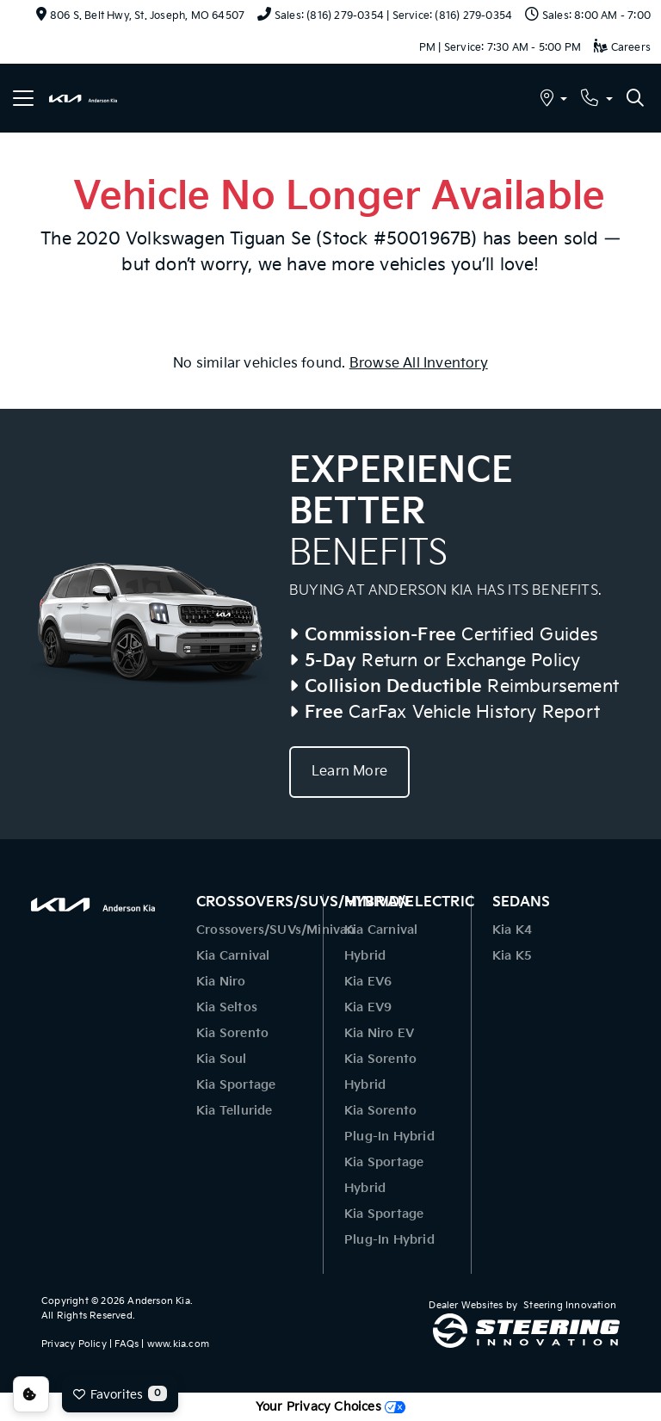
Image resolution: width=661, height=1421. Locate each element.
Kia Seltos (226, 1007)
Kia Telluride (234, 1110)
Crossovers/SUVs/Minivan (275, 930)
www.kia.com (178, 1344)
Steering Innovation (569, 1305)
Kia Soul (221, 1059)
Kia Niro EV (379, 1033)
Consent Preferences (31, 1394)
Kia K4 (512, 930)
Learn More (349, 771)
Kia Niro (221, 981)
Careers (622, 47)
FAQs (126, 1344)
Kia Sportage (235, 1085)
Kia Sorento (232, 1033)
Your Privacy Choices (330, 1406)
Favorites (120, 1393)
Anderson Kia (158, 1301)
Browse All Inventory (418, 363)
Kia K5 (512, 955)
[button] (554, 100)
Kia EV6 (368, 981)
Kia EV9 (368, 1007)
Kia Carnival (232, 955)
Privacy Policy (74, 1344)
